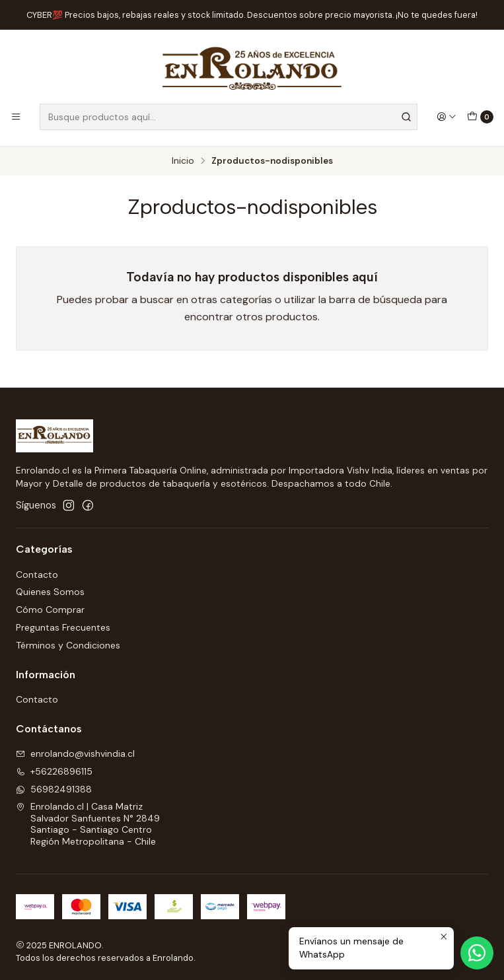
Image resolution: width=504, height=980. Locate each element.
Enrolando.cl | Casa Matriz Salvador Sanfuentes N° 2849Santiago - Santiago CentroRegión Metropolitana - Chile (88, 823)
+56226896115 (54, 771)
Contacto (37, 574)
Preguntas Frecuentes (63, 627)
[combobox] (228, 117)
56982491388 (54, 789)
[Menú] (16, 117)
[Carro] (480, 116)
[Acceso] (446, 117)
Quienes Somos (50, 592)
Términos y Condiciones (68, 645)
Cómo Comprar (50, 609)
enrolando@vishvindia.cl (75, 753)
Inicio (183, 161)
